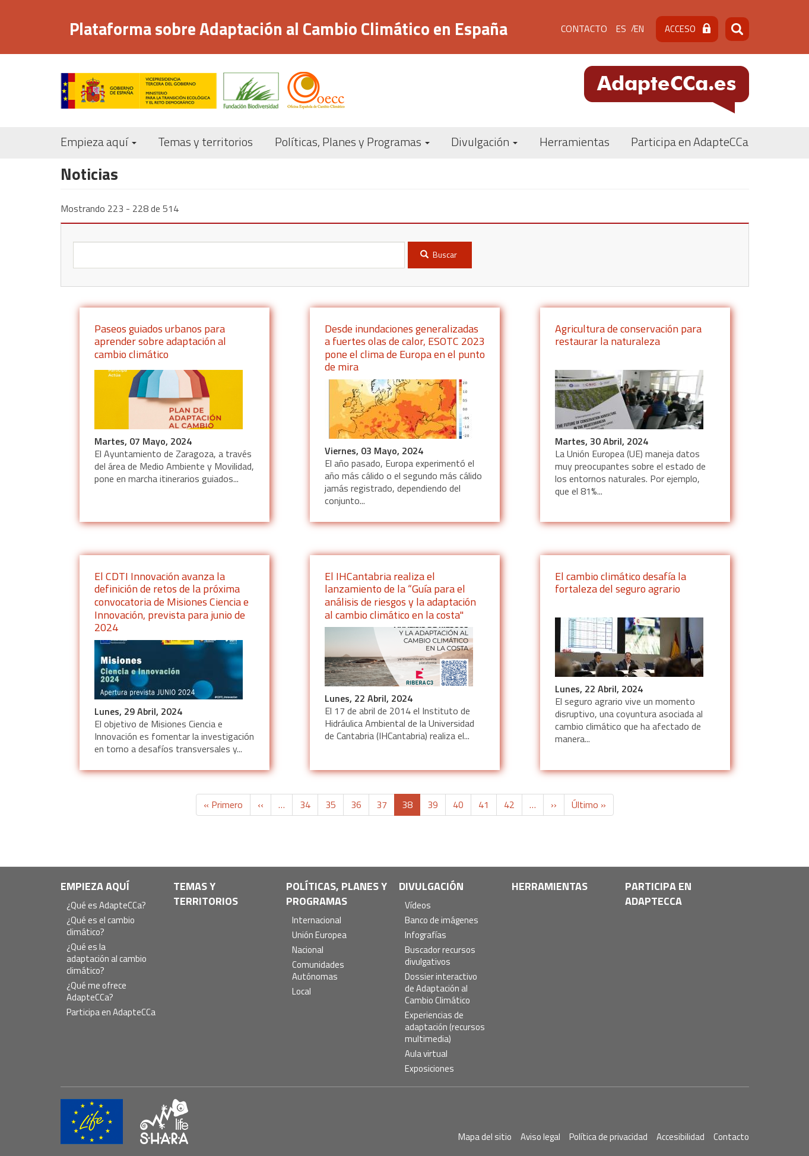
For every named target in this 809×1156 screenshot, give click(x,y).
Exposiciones (429, 1069)
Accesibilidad (680, 1137)
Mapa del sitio (485, 1137)
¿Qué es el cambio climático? (100, 926)
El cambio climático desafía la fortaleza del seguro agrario (620, 582)
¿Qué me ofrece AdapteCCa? (96, 992)
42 (513, 804)
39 (436, 804)
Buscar (438, 254)
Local (301, 992)
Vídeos (418, 906)
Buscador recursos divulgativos (440, 956)
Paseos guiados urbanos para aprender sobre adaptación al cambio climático (160, 341)
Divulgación (484, 141)
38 (411, 806)
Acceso (680, 29)
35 (334, 804)
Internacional (316, 920)
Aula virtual (426, 1054)
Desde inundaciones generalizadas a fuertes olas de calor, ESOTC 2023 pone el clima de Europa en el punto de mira (405, 348)
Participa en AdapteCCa (689, 141)
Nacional (307, 950)
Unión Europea (319, 935)
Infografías (425, 935)
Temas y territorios (205, 141)
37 (385, 804)
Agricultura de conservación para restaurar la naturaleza (628, 335)
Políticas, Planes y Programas (352, 141)
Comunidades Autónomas (318, 971)
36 (360, 804)
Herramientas (575, 141)
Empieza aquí (99, 141)
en (639, 29)
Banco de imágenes (441, 920)
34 (309, 804)
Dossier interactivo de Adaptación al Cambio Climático (441, 989)
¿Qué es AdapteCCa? (106, 906)
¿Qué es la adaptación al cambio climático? (106, 959)
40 (462, 804)
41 (487, 804)
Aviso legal (540, 1137)
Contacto (584, 28)
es (621, 29)
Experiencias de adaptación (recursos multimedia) (445, 1027)
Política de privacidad (608, 1137)
